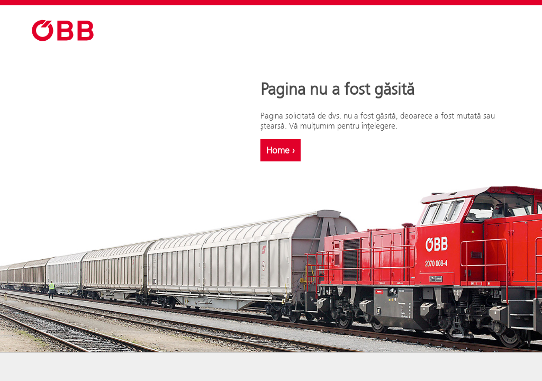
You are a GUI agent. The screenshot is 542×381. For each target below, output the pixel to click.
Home (280, 150)
